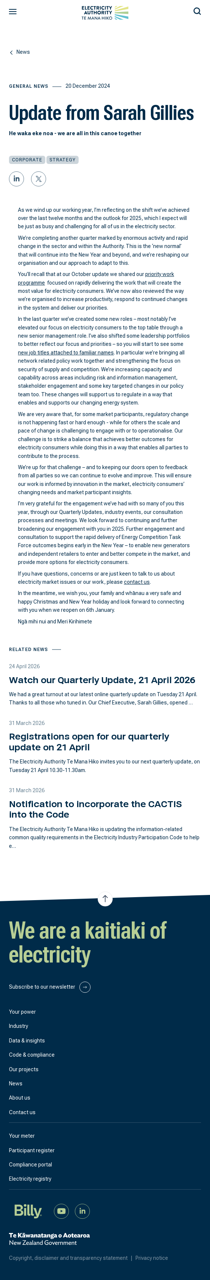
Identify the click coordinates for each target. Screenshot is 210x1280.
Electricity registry (30, 1179)
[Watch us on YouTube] (61, 1211)
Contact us (22, 1112)
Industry (18, 1026)
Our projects (24, 1069)
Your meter (22, 1136)
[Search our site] (197, 10)
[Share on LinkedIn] (16, 178)
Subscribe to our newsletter (50, 987)
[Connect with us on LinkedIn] (82, 1211)
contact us (137, 582)
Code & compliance (32, 1055)
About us (19, 1098)
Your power (22, 1012)
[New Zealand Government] (49, 1243)
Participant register (32, 1150)
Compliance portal (30, 1165)
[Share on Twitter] (38, 178)
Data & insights (27, 1041)
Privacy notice (152, 1258)
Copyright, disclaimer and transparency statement (72, 1258)
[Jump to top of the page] (105, 899)
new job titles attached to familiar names (66, 353)
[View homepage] (105, 13)
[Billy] (28, 1211)
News (15, 1084)
